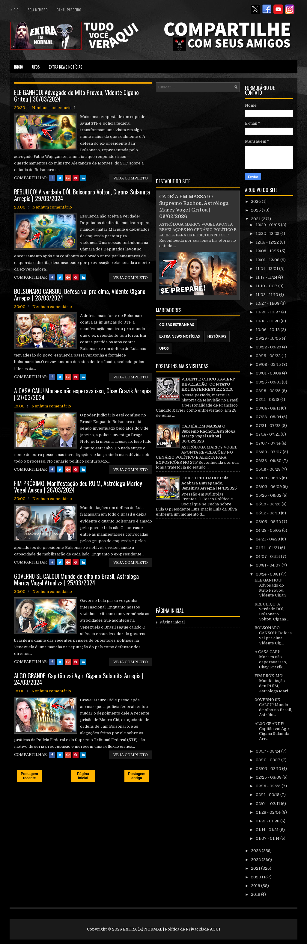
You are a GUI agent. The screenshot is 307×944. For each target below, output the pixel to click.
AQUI (215, 929)
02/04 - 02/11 (268, 803)
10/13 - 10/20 (268, 321)
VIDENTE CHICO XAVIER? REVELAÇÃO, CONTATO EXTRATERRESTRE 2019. (208, 384)
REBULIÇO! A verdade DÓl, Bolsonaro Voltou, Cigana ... (272, 612)
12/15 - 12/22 (268, 242)
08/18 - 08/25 (269, 391)
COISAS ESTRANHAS (176, 324)
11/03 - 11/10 (267, 294)
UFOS (36, 67)
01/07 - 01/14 (268, 838)
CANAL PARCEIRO (69, 9)
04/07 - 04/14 (268, 556)
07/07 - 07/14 (269, 443)
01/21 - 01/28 (268, 821)
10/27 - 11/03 (268, 303)
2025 (256, 210)
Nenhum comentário (52, 107)
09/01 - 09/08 (269, 373)
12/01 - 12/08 (268, 260)
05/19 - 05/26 (269, 504)
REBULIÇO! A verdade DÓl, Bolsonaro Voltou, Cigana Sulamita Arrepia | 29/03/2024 (82, 195)
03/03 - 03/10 (269, 768)
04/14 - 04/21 (268, 548)
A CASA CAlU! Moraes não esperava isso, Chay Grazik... (271, 659)
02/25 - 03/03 (269, 777)
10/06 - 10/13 (268, 329)
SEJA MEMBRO (38, 9)
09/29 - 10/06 (269, 338)
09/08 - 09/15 (269, 364)
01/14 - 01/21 (267, 829)
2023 (256, 850)
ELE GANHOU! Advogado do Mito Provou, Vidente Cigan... (271, 588)
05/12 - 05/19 (268, 513)
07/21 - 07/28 (269, 425)
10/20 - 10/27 (268, 312)
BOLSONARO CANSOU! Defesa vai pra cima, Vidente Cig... (273, 635)
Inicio (14, 9)
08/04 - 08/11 (268, 408)
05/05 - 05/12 (269, 521)
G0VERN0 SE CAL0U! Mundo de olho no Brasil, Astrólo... (273, 707)
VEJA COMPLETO (130, 178)
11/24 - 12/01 (267, 268)
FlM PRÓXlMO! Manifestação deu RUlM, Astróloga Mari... (273, 683)
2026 (256, 201)
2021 (256, 868)
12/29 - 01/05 (268, 225)
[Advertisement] (198, 133)
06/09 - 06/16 (269, 478)
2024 (256, 219)
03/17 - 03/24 (268, 751)
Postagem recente (29, 776)
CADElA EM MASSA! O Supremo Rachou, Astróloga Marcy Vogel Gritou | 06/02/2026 (208, 434)
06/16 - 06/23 (269, 469)
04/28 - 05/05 (269, 530)
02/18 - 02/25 (269, 786)
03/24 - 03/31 (268, 574)
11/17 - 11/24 (267, 277)
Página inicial (83, 776)
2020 (256, 877)
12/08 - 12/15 (268, 251)
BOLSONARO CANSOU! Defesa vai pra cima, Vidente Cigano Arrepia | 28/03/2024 (79, 294)
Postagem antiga (136, 776)
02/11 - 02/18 (268, 794)
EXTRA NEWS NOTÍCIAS (65, 67)
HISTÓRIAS (216, 336)
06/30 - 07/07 (269, 452)
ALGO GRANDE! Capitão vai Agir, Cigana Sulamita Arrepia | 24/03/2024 (79, 678)
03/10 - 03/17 (268, 760)
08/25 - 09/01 (269, 382)
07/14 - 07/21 (268, 434)
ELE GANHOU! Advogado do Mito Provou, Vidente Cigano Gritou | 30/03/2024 (76, 95)
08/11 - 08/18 (268, 399)
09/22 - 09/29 (269, 347)
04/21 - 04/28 (268, 539)
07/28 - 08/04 (269, 417)
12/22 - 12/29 (268, 233)
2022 (256, 859)
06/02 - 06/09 (269, 486)
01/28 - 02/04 (269, 812)
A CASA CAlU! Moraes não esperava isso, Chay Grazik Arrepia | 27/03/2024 (82, 394)
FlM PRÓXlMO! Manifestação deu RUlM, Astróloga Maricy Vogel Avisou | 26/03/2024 (78, 486)
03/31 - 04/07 (269, 565)
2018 (256, 894)
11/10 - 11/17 (267, 286)
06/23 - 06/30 (269, 460)
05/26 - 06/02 (269, 495)
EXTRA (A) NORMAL (142, 929)
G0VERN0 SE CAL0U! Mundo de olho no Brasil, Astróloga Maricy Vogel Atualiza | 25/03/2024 (76, 579)
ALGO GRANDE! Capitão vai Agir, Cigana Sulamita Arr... (273, 731)
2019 (256, 885)
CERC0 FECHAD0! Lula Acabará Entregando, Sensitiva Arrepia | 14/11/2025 (209, 483)
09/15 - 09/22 (269, 356)
